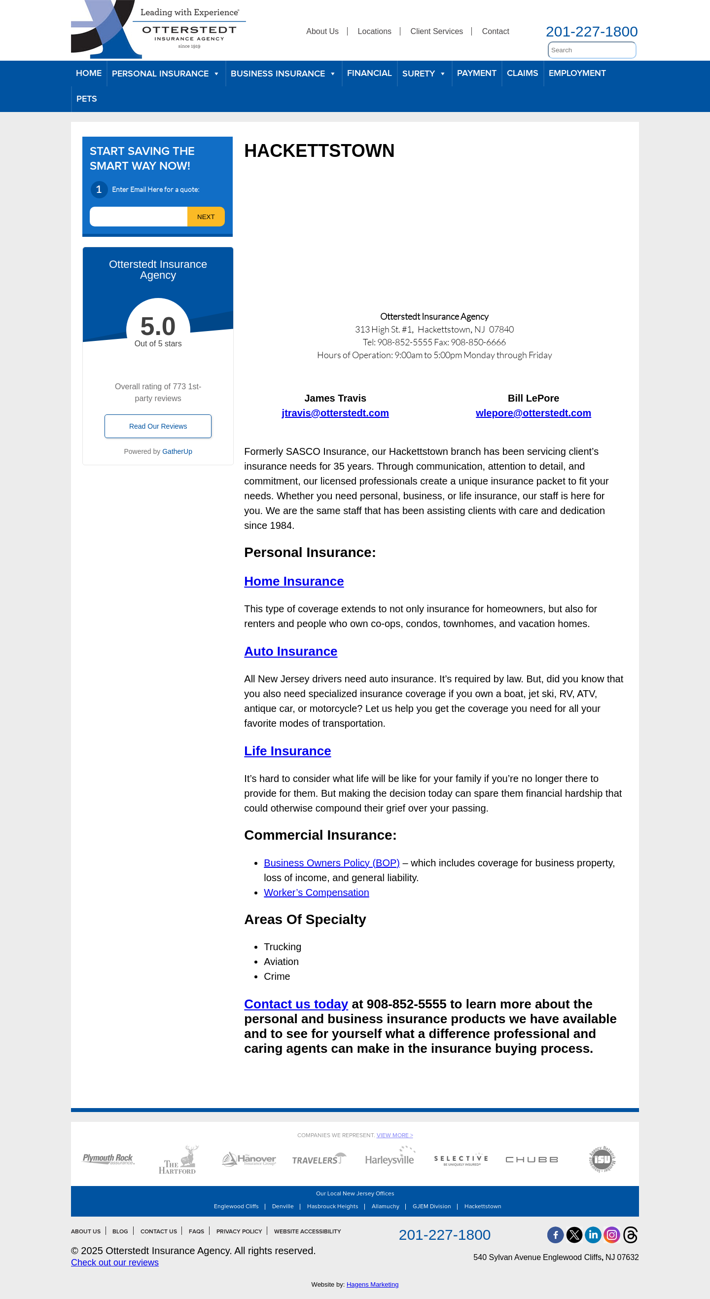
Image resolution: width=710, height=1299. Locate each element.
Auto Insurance (290, 651)
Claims (522, 73)
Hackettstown (482, 1207)
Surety (424, 73)
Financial (369, 73)
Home (89, 73)
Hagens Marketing (373, 1284)
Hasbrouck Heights (332, 1207)
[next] (206, 216)
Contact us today (296, 1004)
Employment (577, 73)
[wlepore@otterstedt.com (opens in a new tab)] (533, 413)
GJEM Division (432, 1207)
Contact (495, 31)
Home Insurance (294, 581)
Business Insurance (284, 73)
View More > (395, 1136)
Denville (283, 1207)
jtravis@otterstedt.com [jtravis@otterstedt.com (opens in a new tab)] (335, 413)
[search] (592, 50)
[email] (138, 216)
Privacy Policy (239, 1232)
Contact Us (159, 1232)
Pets (86, 99)
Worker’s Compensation (316, 892)
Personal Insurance (166, 73)
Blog (120, 1232)
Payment (477, 73)
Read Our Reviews (158, 426)
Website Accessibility (307, 1232)
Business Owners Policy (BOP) (332, 862)
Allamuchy (385, 1207)
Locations (375, 31)
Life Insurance (287, 750)
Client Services (437, 31)
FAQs (196, 1232)
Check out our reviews (115, 1262)
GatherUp (177, 451)
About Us (322, 31)
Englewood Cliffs (236, 1207)
